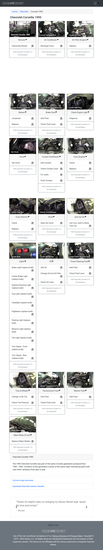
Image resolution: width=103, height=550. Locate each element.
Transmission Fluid (50, 391)
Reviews (21, 40)
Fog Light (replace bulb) (22, 294)
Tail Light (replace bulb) (22, 338)
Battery (22, 112)
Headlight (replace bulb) (22, 302)
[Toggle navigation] (96, 3)
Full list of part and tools (23, 480)
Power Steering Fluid (79, 261)
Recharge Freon (47, 46)
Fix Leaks (45, 174)
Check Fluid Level (48, 124)
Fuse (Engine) (79, 157)
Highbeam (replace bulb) (22, 311)
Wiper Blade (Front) (21, 435)
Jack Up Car (79, 217)
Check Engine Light (79, 112)
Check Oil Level (47, 282)
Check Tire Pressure (20, 402)
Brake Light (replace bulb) (23, 267)
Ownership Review (19, 46)
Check (72, 163)
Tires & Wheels (21, 391)
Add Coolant (46, 163)
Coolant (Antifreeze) (50, 157)
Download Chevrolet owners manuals (28, 486)
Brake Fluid (50, 112)
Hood (50, 217)
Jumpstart (16, 118)
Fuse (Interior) (22, 217)
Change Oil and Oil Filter (51, 273)
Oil (50, 261)
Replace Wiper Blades (21, 441)
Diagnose (73, 118)
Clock (21, 157)
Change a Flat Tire (19, 397)
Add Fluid (45, 118)
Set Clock (16, 163)
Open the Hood (47, 223)
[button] (16, 507)
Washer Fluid (79, 391)
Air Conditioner (50, 40)
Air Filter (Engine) (79, 40)
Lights (21, 261)
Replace (72, 46)
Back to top (53, 525)
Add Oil (44, 267)
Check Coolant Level (49, 169)
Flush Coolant (46, 180)
